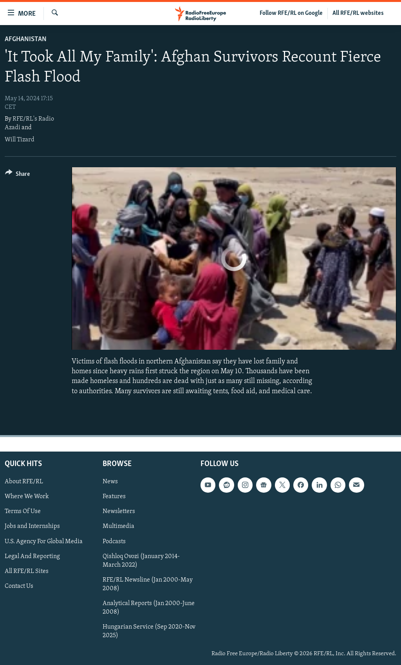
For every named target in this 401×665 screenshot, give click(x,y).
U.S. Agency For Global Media (44, 541)
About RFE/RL (24, 482)
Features (114, 496)
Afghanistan (26, 39)
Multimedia (118, 526)
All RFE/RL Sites (27, 571)
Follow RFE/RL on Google (291, 13)
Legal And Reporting (32, 556)
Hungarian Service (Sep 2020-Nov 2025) (149, 631)
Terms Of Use (23, 511)
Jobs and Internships (32, 526)
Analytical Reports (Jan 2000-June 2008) (149, 607)
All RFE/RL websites (358, 13)
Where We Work (27, 496)
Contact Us (19, 586)
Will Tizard (19, 140)
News (110, 482)
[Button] (17, 175)
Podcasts (114, 541)
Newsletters (119, 511)
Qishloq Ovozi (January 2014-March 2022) (141, 560)
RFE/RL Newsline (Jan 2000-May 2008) (148, 583)
